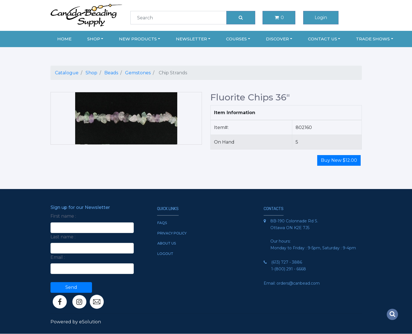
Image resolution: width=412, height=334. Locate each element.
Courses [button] (236, 39)
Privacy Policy (172, 233)
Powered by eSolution (75, 321)
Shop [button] (93, 39)
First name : (63, 216)
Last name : (62, 236)
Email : (57, 257)
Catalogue (67, 72)
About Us (166, 243)
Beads (111, 72)
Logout (165, 254)
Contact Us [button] (322, 39)
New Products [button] (138, 39)
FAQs (162, 223)
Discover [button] (277, 39)
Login (321, 17)
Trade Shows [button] (373, 39)
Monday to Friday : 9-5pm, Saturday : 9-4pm (313, 247)
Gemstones (138, 72)
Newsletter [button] (191, 39)
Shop (91, 72)
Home (64, 39)
